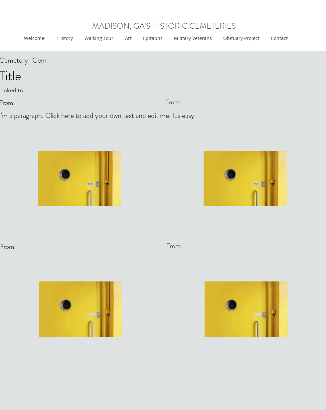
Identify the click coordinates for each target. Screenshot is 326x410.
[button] (127, 38)
